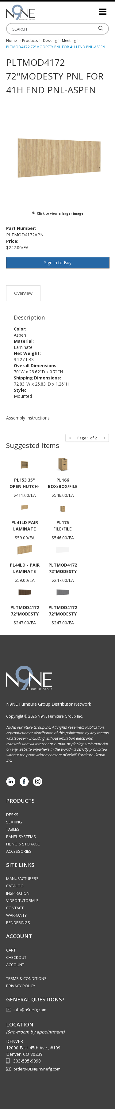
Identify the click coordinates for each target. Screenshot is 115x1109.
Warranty (16, 915)
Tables (13, 829)
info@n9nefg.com (29, 1009)
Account (15, 964)
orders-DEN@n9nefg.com (36, 1069)
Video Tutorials (22, 900)
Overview (23, 293)
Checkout (16, 957)
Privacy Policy (20, 986)
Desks (12, 814)
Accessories (19, 851)
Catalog (15, 886)
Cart (11, 950)
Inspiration (17, 893)
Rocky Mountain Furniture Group (36, 12)
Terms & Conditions (26, 978)
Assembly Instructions (28, 418)
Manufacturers (22, 878)
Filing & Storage (23, 844)
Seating (14, 822)
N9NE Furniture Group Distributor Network (48, 704)
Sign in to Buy (57, 262)
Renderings (18, 922)
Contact (15, 908)
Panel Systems (21, 836)
